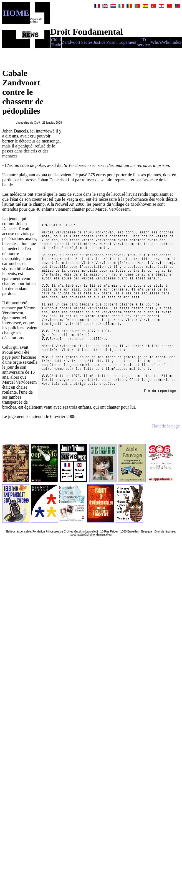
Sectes (87, 42)
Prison (112, 42)
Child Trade (56, 42)
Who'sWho (160, 42)
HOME (16, 12)
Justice (99, 42)
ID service (143, 42)
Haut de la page (166, 426)
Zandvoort (71, 42)
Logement (127, 42)
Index (176, 42)
